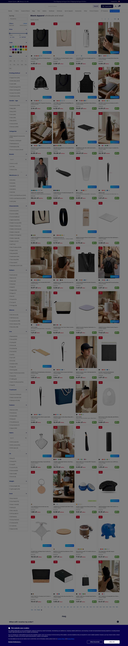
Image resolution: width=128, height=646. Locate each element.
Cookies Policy (61, 638)
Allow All (111, 642)
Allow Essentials (95, 642)
